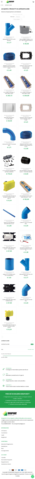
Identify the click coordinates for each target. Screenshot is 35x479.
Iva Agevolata (5, 450)
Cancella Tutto (31, 349)
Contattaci (4, 433)
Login (2, 435)
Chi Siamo (4, 430)
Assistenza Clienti (6, 464)
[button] (33, 2)
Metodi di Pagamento (7, 444)
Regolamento (5, 462)
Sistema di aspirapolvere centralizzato (9, 38)
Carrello (3, 457)
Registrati (4, 437)
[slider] (3, 355)
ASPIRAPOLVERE (5, 344)
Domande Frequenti (6, 460)
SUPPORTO (8, 385)
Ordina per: (12, 16)
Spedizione (4, 446)
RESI (7, 374)
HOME (2, 5)
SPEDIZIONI (8, 368)
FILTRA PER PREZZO (6, 354)
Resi (2, 448)
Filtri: (2, 349)
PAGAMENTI (9, 379)
